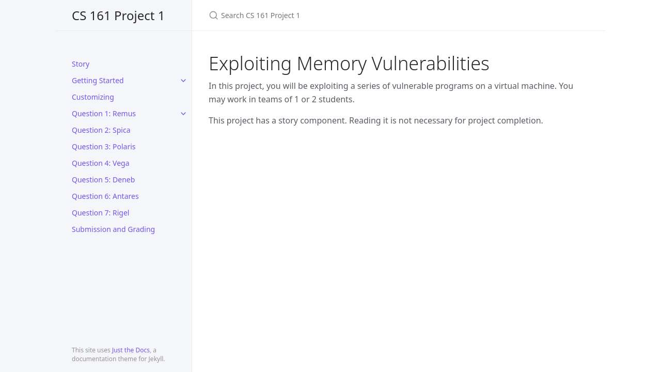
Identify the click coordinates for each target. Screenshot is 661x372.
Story (80, 64)
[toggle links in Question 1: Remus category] (183, 113)
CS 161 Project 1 (118, 15)
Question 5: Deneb (103, 179)
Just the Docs (131, 350)
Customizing (93, 97)
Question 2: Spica (101, 130)
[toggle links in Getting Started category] (183, 80)
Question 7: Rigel (100, 213)
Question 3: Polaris (104, 146)
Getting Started (98, 80)
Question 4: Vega (101, 163)
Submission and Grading (113, 229)
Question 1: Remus (104, 113)
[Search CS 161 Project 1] (330, 15)
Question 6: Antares (105, 196)
